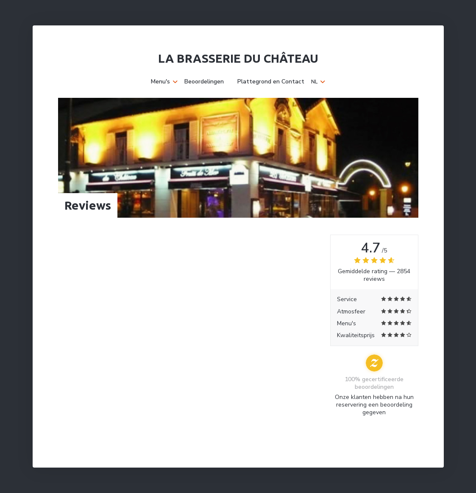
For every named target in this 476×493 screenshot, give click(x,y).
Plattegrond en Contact (270, 82)
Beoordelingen (204, 82)
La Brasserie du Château (238, 58)
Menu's (164, 82)
